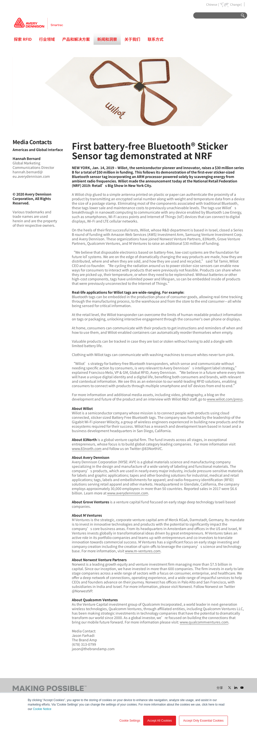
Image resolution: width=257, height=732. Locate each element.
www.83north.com (86, 448)
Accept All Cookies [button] (159, 720)
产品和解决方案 (76, 39)
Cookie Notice (42, 709)
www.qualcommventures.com (204, 622)
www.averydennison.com (127, 492)
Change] (236, 4)
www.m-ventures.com (142, 550)
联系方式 (155, 39)
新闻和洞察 (107, 39)
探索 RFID (23, 39)
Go (240, 15)
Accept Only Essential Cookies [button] (203, 720)
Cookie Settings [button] (129, 720)
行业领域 (47, 39)
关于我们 (132, 39)
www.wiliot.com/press (225, 399)
